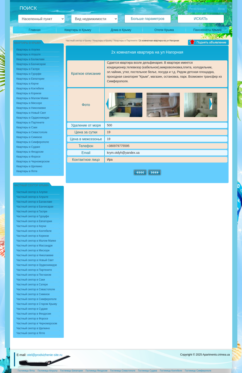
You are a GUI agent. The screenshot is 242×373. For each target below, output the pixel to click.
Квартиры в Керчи (27, 83)
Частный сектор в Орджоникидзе (36, 265)
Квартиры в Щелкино (29, 166)
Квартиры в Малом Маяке (32, 98)
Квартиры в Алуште (28, 54)
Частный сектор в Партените (34, 269)
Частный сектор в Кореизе (32, 235)
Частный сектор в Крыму (78, 40)
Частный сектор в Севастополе (35, 289)
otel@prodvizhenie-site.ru (44, 355)
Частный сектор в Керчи (31, 226)
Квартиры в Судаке (28, 146)
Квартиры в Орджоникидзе (32, 117)
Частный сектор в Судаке (32, 308)
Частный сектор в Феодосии (33, 313)
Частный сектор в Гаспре (31, 211)
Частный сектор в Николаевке (34, 255)
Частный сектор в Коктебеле (34, 231)
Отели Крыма (164, 30)
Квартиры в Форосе (28, 156)
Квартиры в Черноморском (32, 161)
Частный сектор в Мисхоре (33, 250)
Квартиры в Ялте (26, 171)
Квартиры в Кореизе (28, 93)
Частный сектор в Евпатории (34, 221)
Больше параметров (147, 19)
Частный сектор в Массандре (34, 245)
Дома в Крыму (121, 30)
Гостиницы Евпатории (71, 370)
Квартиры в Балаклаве (30, 59)
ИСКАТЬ (200, 19)
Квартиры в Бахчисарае (31, 64)
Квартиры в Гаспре (28, 69)
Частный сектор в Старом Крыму (36, 304)
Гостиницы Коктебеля (171, 370)
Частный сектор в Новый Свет (35, 260)
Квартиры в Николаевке (31, 108)
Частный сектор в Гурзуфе (32, 216)
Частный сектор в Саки (30, 279)
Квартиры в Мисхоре (29, 103)
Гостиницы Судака (147, 370)
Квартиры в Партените (125, 40)
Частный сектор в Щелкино (33, 328)
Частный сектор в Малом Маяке (36, 240)
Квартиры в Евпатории (30, 78)
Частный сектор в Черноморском (36, 323)
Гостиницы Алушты (48, 370)
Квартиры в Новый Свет (31, 112)
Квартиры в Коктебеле (30, 88)
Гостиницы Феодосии (96, 370)
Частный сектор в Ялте (30, 333)
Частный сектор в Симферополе (36, 299)
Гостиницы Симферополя (198, 370)
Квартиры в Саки (26, 127)
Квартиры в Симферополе (32, 142)
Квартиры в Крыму (77, 30)
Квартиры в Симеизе (29, 137)
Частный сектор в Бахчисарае (34, 206)
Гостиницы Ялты (26, 370)
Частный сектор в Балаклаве (34, 201)
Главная (35, 30)
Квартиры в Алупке (28, 49)
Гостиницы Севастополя (122, 370)
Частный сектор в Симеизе (33, 294)
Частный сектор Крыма (31, 185)
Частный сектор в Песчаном (33, 274)
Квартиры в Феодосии (29, 151)
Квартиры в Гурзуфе (28, 73)
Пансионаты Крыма (207, 30)
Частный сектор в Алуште (32, 196)
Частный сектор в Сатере (32, 284)
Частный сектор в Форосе (32, 318)
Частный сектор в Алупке (32, 192)
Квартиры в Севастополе (31, 132)
